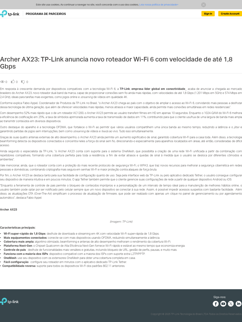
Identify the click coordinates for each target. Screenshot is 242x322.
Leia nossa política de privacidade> (158, 4)
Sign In (208, 13)
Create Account (230, 13)
